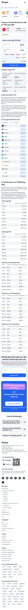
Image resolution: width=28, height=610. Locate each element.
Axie (4, 586)
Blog (3, 522)
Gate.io (10, 571)
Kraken (4, 574)
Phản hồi (4, 530)
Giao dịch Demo (6, 514)
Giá (2, 516)
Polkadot (15, 598)
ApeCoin (15, 583)
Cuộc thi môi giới (6, 542)
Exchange (4, 526)
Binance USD (14, 586)
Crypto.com (16, 569)
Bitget (20, 566)
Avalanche (22, 583)
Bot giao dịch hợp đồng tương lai (10, 503)
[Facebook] (11, 478)
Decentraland (21, 591)
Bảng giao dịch (5, 512)
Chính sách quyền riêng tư (8, 552)
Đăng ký (23, 125)
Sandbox (10, 601)
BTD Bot (5, 496)
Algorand (9, 583)
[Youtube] (7, 478)
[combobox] (14, 35)
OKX (14, 574)
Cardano (12, 588)
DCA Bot (5, 494)
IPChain (8, 596)
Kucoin (9, 574)
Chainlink (19, 588)
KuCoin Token (16, 596)
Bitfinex (15, 566)
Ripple (4, 601)
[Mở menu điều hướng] (24, 2)
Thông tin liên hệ (6, 544)
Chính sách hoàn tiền (7, 554)
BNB (8, 586)
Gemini (15, 571)
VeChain (4, 606)
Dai (15, 591)
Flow (4, 596)
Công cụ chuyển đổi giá (7, 528)
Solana (22, 601)
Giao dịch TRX (14, 65)
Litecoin (4, 598)
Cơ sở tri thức (5, 524)
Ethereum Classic (20, 593)
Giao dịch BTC (14, 375)
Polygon (21, 598)
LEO (22, 596)
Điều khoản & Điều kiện (7, 550)
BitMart (10, 576)
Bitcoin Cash (5, 588)
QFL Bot (5, 501)
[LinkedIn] (3, 482)
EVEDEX (4, 571)
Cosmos (4, 591)
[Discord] (24, 478)
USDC (13, 604)
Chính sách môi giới (6, 558)
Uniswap (19, 604)
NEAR (10, 598)
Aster (4, 566)
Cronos (10, 591)
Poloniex (20, 574)
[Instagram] (20, 478)
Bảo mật (4, 538)
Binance (9, 566)
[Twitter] (15, 478)
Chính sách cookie (6, 556)
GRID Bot (5, 492)
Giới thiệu (4, 536)
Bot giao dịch (5, 488)
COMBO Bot (6, 505)
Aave (4, 583)
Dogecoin (5, 593)
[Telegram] (3, 478)
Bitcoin (20, 586)
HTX (20, 571)
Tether (4, 604)
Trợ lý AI (4, 510)
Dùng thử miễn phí (14, 404)
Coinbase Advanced (7, 569)
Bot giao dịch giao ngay (8, 490)
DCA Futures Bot (7, 507)
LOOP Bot (5, 499)
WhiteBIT (5, 576)
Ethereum (11, 593)
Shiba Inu (16, 601)
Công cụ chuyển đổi (9, 7)
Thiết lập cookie (6, 560)
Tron (9, 604)
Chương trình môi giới (7, 540)
